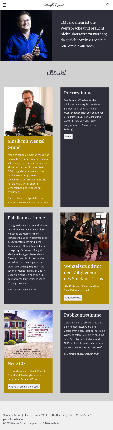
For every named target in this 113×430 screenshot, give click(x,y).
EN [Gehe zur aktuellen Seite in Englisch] (107, 3)
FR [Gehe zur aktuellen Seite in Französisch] (103, 3)
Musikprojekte (73, 297)
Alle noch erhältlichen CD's (24, 386)
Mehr (68, 136)
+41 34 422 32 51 (83, 415)
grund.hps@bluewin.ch (15, 419)
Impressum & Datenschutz (44, 423)
